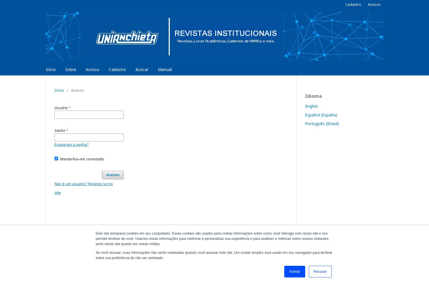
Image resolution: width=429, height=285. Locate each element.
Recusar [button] (320, 272)
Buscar (142, 69)
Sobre (70, 69)
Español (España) (321, 115)
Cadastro (117, 69)
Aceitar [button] (294, 272)
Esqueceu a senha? (71, 144)
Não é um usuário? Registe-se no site (83, 188)
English (311, 106)
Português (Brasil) (322, 123)
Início (51, 69)
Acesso (92, 69)
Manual (165, 69)
